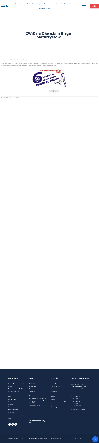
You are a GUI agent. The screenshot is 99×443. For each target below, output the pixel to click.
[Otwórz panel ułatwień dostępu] (95, 439)
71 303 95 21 (76, 403)
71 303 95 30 (76, 396)
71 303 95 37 (76, 401)
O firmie (28, 4)
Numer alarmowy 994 (37, 421)
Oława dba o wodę (44, 8)
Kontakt (71, 4)
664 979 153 (77, 406)
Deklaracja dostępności (56, 438)
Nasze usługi (36, 4)
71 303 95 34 (76, 399)
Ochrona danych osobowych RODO (38, 438)
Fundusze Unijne (47, 4)
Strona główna (19, 4)
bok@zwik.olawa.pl (80, 409)
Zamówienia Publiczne (61, 4)
